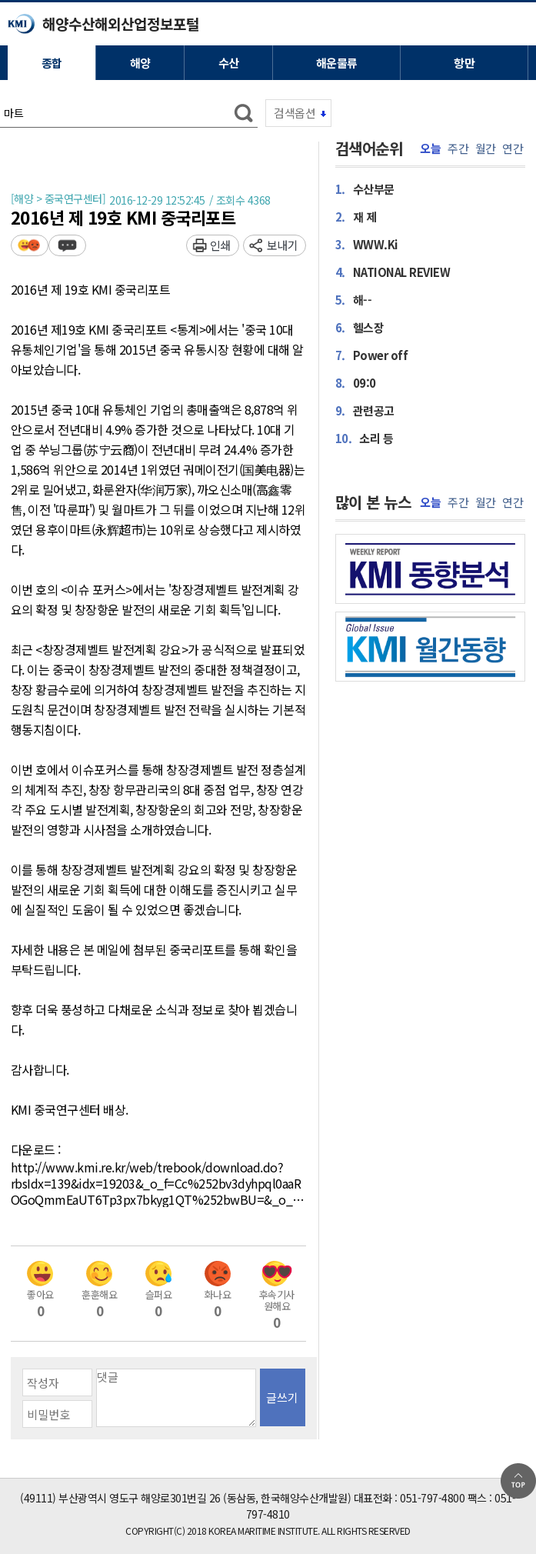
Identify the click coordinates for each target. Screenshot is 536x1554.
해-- (353, 299)
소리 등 (364, 437)
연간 (512, 148)
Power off (371, 354)
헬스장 (360, 327)
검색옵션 (294, 113)
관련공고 (365, 410)
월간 (485, 148)
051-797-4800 (432, 1498)
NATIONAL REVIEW (393, 271)
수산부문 (365, 188)
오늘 (430, 148)
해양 (140, 63)
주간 (458, 148)
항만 (464, 63)
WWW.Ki (366, 244)
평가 (29, 245)
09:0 (355, 382)
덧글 (67, 245)
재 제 (356, 216)
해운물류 (337, 63)
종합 (52, 63)
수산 (228, 63)
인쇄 (220, 245)
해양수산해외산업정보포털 (120, 23)
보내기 (282, 245)
